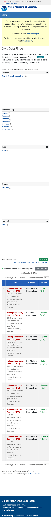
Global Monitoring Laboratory (22, 7)
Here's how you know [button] (11, 3)
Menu (4, 15)
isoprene (5, 124)
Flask (4, 150)
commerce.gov (33, 34)
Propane (5, 116)
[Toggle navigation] (46, 15)
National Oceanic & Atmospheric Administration (22, 508)
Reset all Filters (41, 269)
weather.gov (27, 41)
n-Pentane (6, 129)
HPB (3, 225)
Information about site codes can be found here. (31, 262)
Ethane (5, 113)
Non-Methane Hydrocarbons (13, 76)
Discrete (5, 188)
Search (43, 259)
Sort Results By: (26, 273)
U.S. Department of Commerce (15, 505)
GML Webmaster (33, 474)
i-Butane (5, 119)
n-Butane (5, 127)
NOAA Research (9, 510)
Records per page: (36, 278)
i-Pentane (6, 121)
